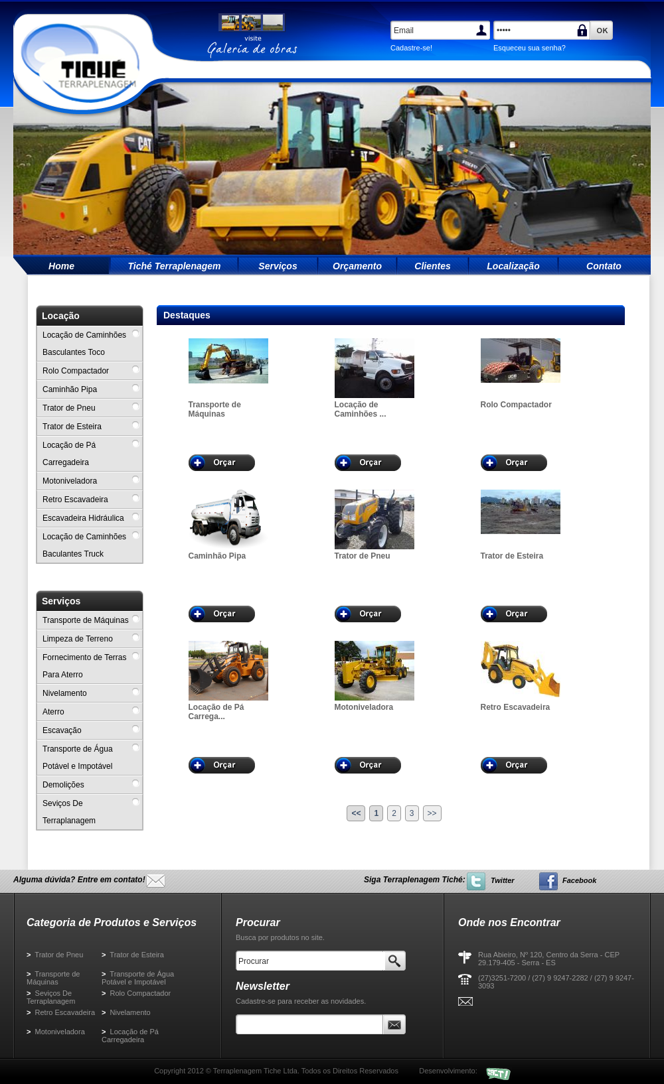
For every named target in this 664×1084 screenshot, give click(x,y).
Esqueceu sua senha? (529, 48)
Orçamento (357, 266)
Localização (513, 266)
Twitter (503, 880)
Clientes (432, 266)
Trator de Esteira (133, 955)
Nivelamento (126, 1012)
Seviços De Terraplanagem (51, 997)
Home (61, 266)
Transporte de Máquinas (53, 978)
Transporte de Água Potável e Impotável (138, 978)
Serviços (277, 266)
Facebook (579, 880)
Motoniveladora (56, 1032)
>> (432, 813)
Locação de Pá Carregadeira (130, 1036)
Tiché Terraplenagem (173, 266)
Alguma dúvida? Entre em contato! (79, 879)
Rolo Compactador (136, 993)
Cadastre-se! (411, 48)
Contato (604, 266)
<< (356, 813)
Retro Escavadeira (61, 1012)
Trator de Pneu (55, 955)
